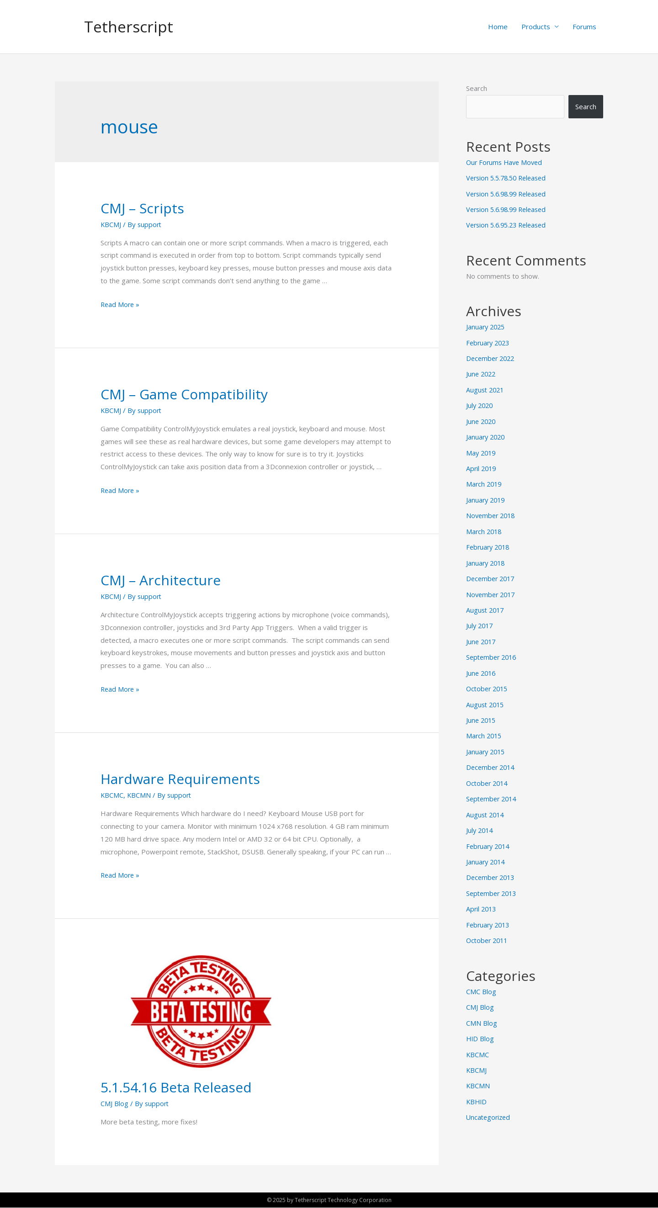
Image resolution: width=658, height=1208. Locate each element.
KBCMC (112, 795)
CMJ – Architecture (161, 580)
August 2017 (486, 603)
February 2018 (489, 541)
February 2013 (489, 912)
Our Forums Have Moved (506, 162)
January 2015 (486, 742)
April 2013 (482, 896)
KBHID (477, 1086)
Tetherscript (131, 26)
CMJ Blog (114, 1103)
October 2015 (488, 680)
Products (535, 27)
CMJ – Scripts (142, 208)
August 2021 (486, 387)
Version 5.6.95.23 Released (509, 224)
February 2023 (489, 341)
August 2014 (486, 803)
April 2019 (482, 464)
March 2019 (485, 480)
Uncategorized (489, 1101)
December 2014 (492, 757)
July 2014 (480, 819)
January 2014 (486, 850)
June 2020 (482, 418)
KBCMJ (111, 224)
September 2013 (493, 880)
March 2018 (485, 526)
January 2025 (486, 325)
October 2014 (488, 773)
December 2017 (492, 572)
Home (498, 27)
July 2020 (480, 403)
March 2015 (485, 726)
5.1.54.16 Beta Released (176, 1087)
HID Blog (480, 1024)
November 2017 (492, 588)
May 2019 (482, 449)
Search (476, 88)
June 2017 (482, 634)
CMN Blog (481, 1008)
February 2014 (489, 834)
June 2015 (482, 711)
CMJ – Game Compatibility (184, 394)
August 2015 (486, 695)
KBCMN (139, 795)
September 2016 (493, 649)
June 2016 (482, 665)
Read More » (121, 304)
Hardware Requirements (180, 779)
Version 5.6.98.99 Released (509, 193)
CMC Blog (481, 977)
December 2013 (492, 865)
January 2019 (486, 495)
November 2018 (492, 510)
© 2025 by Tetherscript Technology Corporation (329, 1200)
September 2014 (493, 788)
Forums (584, 27)
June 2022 (482, 371)
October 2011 (488, 927)
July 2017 (480, 618)
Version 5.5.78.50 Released (509, 178)
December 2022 (492, 356)
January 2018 (486, 557)
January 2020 (486, 433)
